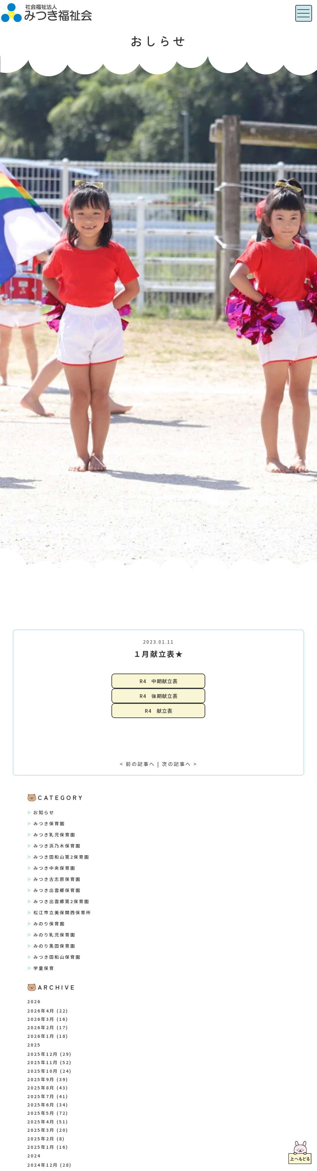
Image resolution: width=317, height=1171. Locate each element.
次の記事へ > (179, 763)
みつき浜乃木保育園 (57, 846)
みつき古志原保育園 (57, 879)
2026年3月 (41, 1019)
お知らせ (43, 812)
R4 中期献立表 (158, 681)
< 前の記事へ (137, 763)
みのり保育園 (49, 923)
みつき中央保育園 (54, 868)
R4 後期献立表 (158, 696)
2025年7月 (41, 1096)
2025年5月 (41, 1113)
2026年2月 (41, 1027)
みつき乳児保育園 (54, 834)
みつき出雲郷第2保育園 (61, 901)
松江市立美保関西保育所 (62, 912)
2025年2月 (41, 1138)
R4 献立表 (158, 710)
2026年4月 (41, 1011)
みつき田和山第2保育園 (61, 857)
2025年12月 (42, 1054)
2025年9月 (41, 1079)
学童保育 (43, 968)
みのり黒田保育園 (54, 946)
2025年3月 (41, 1130)
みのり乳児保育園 (54, 935)
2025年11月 (42, 1062)
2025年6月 (41, 1104)
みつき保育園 (49, 823)
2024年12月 (42, 1165)
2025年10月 (42, 1071)
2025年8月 (41, 1087)
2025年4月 (41, 1121)
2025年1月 (41, 1147)
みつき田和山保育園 (57, 957)
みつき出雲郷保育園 (57, 890)
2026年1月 (41, 1036)
